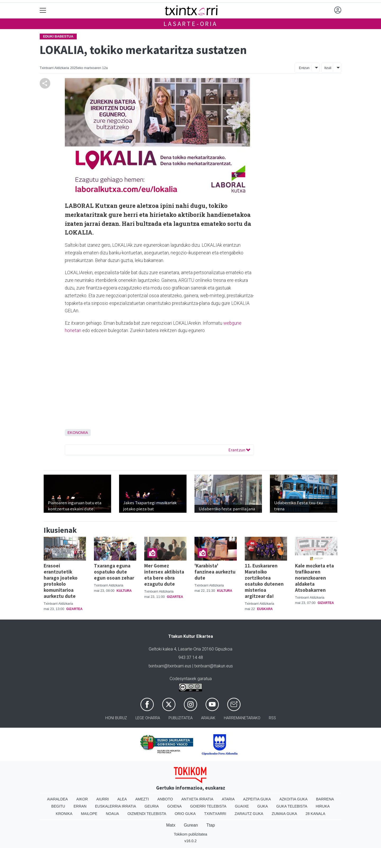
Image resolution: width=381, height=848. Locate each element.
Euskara (265, 609)
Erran (80, 806)
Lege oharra (147, 718)
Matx (170, 825)
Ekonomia (77, 432)
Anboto (165, 799)
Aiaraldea (57, 799)
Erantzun (239, 449)
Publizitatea (181, 718)
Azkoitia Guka (293, 799)
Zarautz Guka (249, 814)
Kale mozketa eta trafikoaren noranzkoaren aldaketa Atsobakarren (314, 577)
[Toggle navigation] (43, 10)
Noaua (112, 814)
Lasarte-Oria (190, 24)
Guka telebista (291, 806)
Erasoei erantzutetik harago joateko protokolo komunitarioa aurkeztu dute (61, 580)
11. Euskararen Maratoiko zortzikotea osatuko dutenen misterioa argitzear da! (264, 580)
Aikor (82, 799)
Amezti (142, 799)
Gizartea (74, 609)
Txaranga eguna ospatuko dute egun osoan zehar (114, 571)
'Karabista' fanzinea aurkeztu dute (214, 571)
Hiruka (323, 806)
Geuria (151, 806)
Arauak (208, 718)
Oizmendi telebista (147, 814)
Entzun (304, 68)
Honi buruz (116, 718)
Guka (262, 806)
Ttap (210, 825)
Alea (122, 799)
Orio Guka (185, 814)
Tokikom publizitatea (190, 834)
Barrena (325, 799)
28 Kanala (315, 814)
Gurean (191, 825)
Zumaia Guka (284, 814)
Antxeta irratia (198, 799)
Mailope (89, 814)
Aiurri (102, 799)
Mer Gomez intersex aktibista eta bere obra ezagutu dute (164, 574)
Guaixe (242, 806)
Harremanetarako (242, 718)
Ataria (228, 799)
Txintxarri (215, 814)
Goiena (174, 806)
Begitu (58, 806)
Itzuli (327, 68)
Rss (272, 718)
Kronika (64, 814)
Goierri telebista (208, 806)
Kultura (124, 591)
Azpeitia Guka (257, 799)
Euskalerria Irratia (115, 806)
